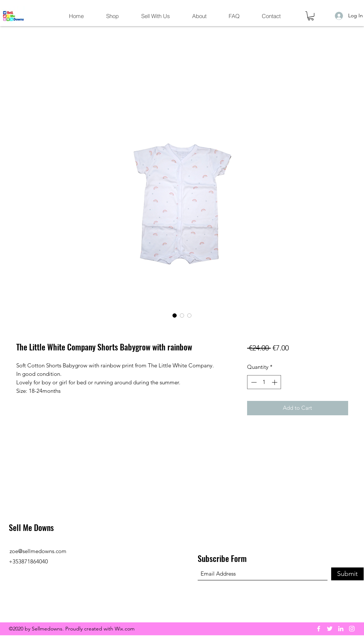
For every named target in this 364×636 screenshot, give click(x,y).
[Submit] (347, 573)
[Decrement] (253, 382)
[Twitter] (329, 628)
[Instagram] (352, 628)
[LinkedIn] (340, 628)
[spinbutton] (264, 382)
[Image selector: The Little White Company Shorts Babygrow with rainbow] (174, 315)
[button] (310, 15)
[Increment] (275, 382)
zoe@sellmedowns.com (38, 551)
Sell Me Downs (31, 527)
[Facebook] (318, 628)
